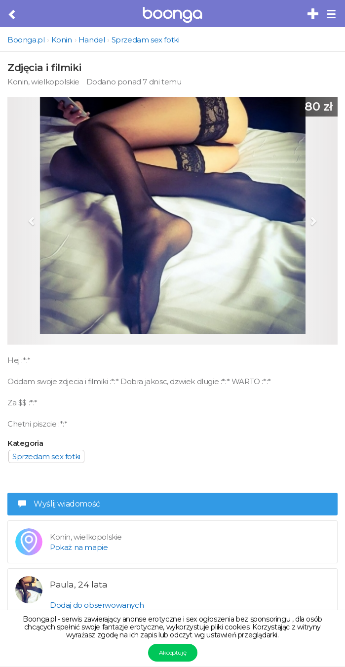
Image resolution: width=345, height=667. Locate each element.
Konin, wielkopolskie (43, 81)
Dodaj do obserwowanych (97, 605)
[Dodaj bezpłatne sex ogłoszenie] (313, 14)
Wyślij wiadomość (59, 504)
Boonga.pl (25, 39)
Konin (61, 39)
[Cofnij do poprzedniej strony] (12, 14)
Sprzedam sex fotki (146, 39)
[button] (32, 221)
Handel (91, 39)
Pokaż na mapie (79, 547)
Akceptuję (172, 652)
